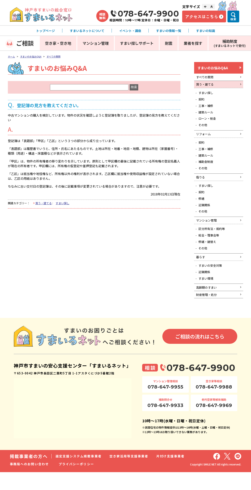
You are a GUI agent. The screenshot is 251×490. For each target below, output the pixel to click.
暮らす (201, 271)
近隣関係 (205, 215)
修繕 (202, 208)
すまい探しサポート (137, 43)
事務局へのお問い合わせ (29, 481)
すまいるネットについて (87, 30)
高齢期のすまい (207, 303)
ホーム (11, 56)
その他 (203, 129)
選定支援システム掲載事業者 (78, 474)
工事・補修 (207, 109)
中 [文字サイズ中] (205, 6)
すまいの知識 (205, 30)
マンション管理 (96, 43)
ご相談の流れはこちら (199, 354)
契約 (202, 102)
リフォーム (204, 139)
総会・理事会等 (210, 247)
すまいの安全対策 (211, 280)
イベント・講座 (130, 30)
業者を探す (193, 43)
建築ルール (207, 116)
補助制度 (230, 43)
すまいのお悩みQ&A (30, 56)
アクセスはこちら (201, 16)
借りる (201, 185)
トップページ (45, 30)
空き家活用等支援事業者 (128, 474)
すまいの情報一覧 (168, 30)
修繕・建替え (208, 254)
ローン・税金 (208, 122)
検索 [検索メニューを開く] (233, 19)
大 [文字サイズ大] (211, 6)
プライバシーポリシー (76, 481)
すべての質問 (53, 56)
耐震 (168, 43)
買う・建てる (43, 203)
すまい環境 (207, 294)
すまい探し (62, 203)
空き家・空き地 (58, 43)
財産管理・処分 (207, 311)
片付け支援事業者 (170, 474)
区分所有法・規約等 (213, 241)
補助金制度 (207, 169)
